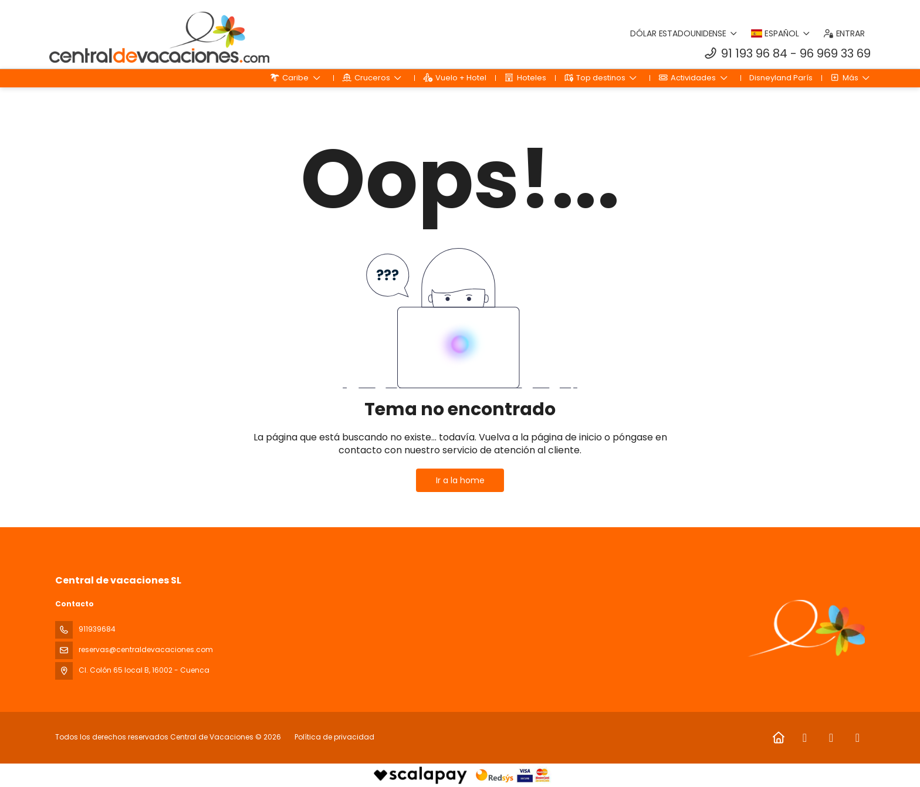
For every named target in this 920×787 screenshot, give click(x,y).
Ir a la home (460, 480)
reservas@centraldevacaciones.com (146, 649)
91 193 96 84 (754, 53)
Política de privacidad (334, 737)
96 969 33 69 (835, 53)
